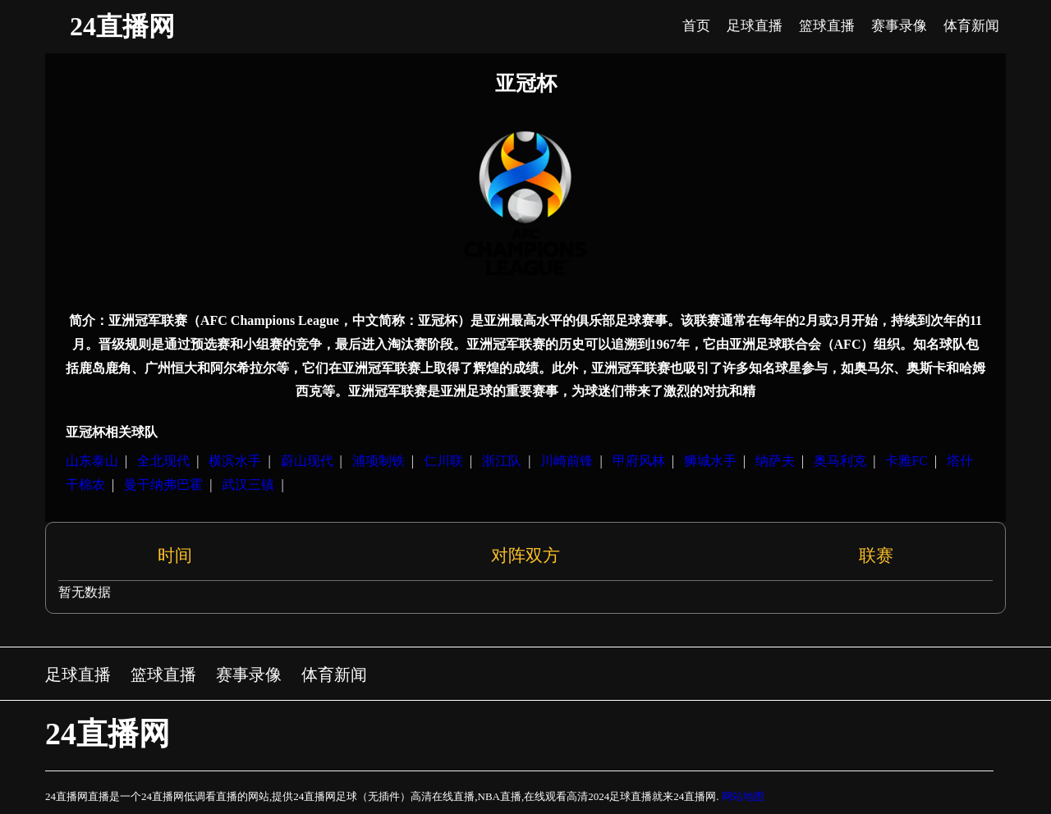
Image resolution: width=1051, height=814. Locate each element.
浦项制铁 (378, 461)
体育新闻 (334, 674)
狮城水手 (710, 461)
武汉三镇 (248, 485)
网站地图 (743, 796)
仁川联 (443, 461)
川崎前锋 (566, 461)
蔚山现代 (307, 461)
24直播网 (122, 26)
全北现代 (163, 461)
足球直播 (78, 674)
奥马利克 (840, 461)
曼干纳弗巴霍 (163, 485)
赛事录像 (249, 674)
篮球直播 (163, 674)
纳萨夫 (775, 461)
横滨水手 (235, 461)
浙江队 (501, 461)
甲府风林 (639, 461)
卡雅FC (906, 461)
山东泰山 (92, 461)
